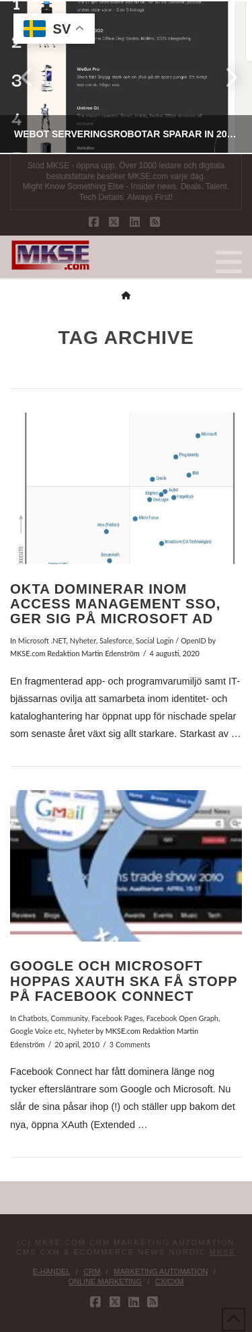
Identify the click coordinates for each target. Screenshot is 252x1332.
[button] (229, 262)
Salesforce (115, 640)
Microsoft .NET (42, 640)
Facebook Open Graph (182, 1018)
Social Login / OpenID (171, 640)
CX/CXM (169, 1281)
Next (223, 77)
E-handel (52, 1271)
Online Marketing (104, 1281)
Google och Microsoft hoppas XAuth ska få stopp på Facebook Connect (123, 981)
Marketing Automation (161, 1271)
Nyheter (83, 640)
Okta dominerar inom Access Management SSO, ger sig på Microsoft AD (115, 604)
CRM (91, 1271)
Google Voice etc (37, 1030)
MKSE (223, 1252)
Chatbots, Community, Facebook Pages (80, 1018)
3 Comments (130, 1044)
